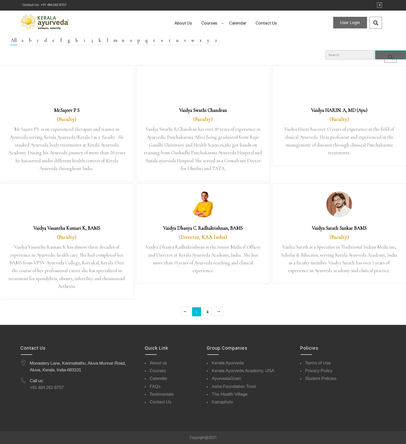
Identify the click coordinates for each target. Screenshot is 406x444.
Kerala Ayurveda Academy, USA (243, 370)
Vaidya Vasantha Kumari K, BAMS (66, 228)
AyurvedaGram (226, 378)
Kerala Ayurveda (228, 363)
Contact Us (160, 402)
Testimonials (162, 394)
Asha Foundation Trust (234, 386)
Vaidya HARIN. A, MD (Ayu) (339, 110)
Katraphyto (222, 402)
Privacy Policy (318, 370)
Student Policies (321, 378)
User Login (350, 22)
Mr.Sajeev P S (66, 110)
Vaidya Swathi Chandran (203, 110)
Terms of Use (318, 363)
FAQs (155, 386)
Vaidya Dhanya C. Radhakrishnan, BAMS (203, 228)
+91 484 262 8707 (53, 5)
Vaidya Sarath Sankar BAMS (339, 228)
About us (158, 363)
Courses (158, 370)
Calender (159, 378)
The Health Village (230, 394)
